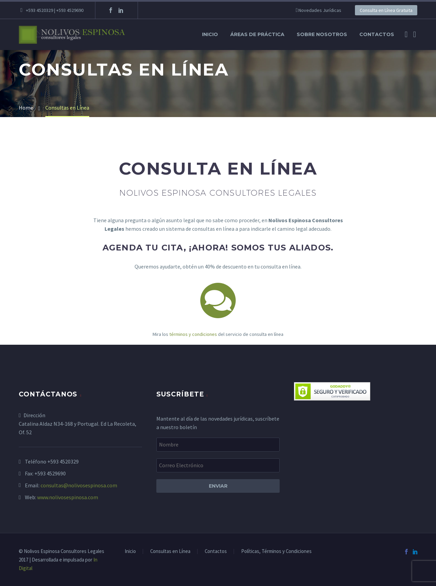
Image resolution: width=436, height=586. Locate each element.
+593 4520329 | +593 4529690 (54, 10)
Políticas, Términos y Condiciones (276, 551)
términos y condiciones (193, 334)
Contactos (376, 34)
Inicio (210, 34)
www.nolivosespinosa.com (67, 497)
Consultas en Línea (170, 551)
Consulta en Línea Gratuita (386, 10)
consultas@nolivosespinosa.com (79, 485)
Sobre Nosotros (322, 34)
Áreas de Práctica (257, 34)
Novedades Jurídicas (319, 10)
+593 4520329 (63, 461)
